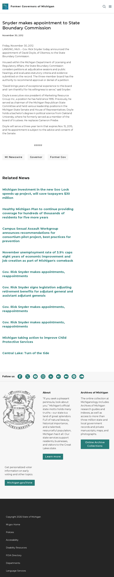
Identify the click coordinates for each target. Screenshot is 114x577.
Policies (10, 532)
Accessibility (12, 540)
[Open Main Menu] (110, 6)
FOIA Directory (14, 555)
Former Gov (58, 157)
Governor (36, 157)
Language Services (16, 570)
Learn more (53, 456)
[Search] (104, 6)
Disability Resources (16, 547)
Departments (13, 563)
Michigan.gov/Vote (19, 482)
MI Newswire (13, 157)
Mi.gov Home (13, 524)
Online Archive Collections (95, 444)
